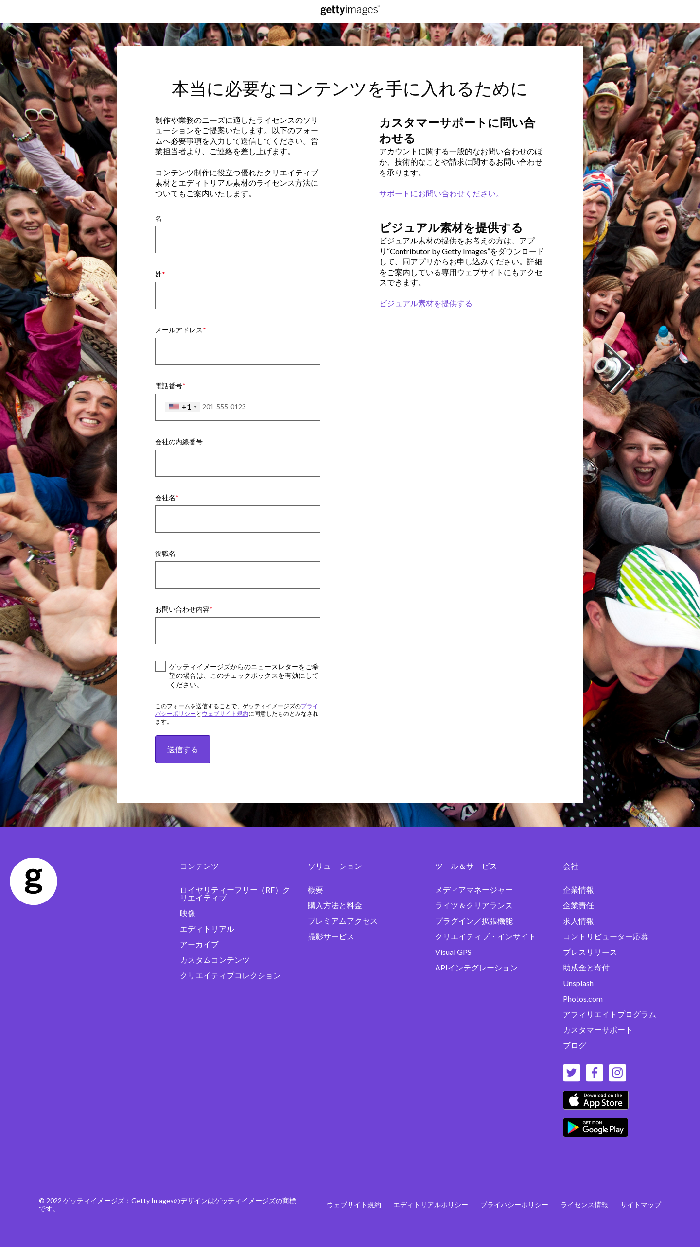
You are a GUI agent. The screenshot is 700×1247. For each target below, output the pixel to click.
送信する (182, 749)
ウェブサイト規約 (225, 713)
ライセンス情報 (584, 1204)
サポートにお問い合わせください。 (441, 193)
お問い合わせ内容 (182, 609)
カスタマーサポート (598, 1029)
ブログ (574, 1045)
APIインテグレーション (476, 967)
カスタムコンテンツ (215, 959)
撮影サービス (331, 936)
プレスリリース (590, 951)
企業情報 (578, 889)
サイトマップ (640, 1204)
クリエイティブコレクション (230, 975)
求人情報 (578, 920)
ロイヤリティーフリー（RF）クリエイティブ (235, 893)
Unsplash (578, 982)
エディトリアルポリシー (430, 1204)
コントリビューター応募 (605, 936)
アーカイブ (199, 944)
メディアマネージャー (474, 889)
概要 (315, 889)
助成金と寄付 (586, 967)
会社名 (165, 497)
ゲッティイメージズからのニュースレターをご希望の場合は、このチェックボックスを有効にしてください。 (244, 675)
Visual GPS (453, 951)
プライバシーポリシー (514, 1204)
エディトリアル (207, 928)
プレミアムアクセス (343, 920)
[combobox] (182, 407)
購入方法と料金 (335, 905)
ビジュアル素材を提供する (425, 303)
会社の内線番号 (179, 441)
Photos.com (583, 998)
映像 (187, 913)
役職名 (165, 553)
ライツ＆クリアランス (474, 905)
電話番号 (168, 385)
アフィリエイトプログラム (609, 1014)
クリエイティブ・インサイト (485, 936)
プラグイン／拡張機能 (474, 920)
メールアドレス (179, 330)
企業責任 (578, 905)
